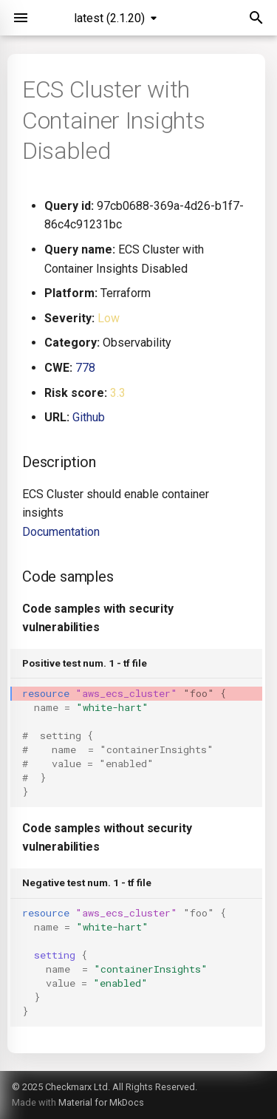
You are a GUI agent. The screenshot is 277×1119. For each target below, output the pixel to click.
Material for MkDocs (101, 1102)
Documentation (61, 532)
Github (88, 417)
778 (85, 368)
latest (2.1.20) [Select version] (109, 18)
